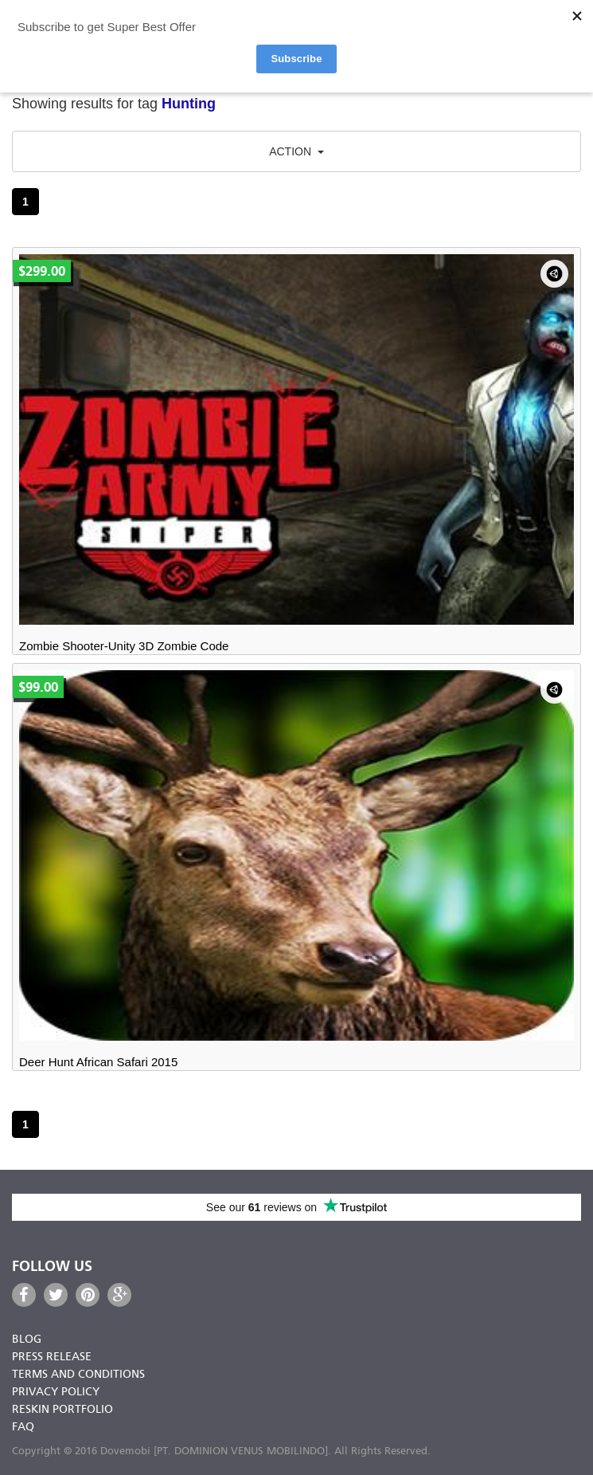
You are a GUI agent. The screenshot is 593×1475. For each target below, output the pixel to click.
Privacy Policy (55, 1392)
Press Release (52, 1357)
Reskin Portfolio (62, 1410)
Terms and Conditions (78, 1375)
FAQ (23, 1427)
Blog (26, 1340)
